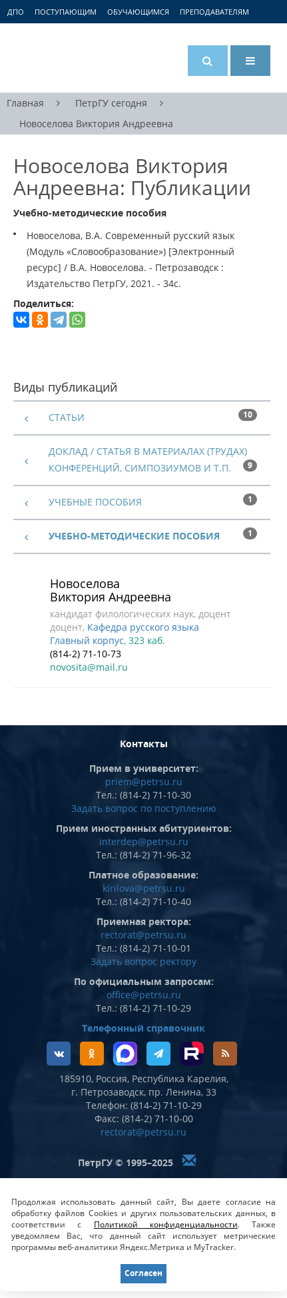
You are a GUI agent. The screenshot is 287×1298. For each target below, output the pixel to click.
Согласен (143, 1273)
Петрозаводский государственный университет (63, 58)
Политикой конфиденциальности (166, 1224)
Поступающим (66, 12)
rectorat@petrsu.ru (143, 934)
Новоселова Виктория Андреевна (96, 124)
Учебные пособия (95, 501)
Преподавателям (214, 12)
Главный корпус (87, 640)
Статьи (67, 417)
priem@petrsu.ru (143, 781)
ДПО (15, 12)
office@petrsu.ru (144, 994)
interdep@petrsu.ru (143, 841)
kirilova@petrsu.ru (144, 888)
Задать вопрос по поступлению (143, 808)
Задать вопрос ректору (143, 961)
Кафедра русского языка (143, 627)
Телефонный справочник (143, 1028)
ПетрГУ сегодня (111, 103)
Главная (25, 103)
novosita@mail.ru (89, 667)
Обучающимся (138, 12)
